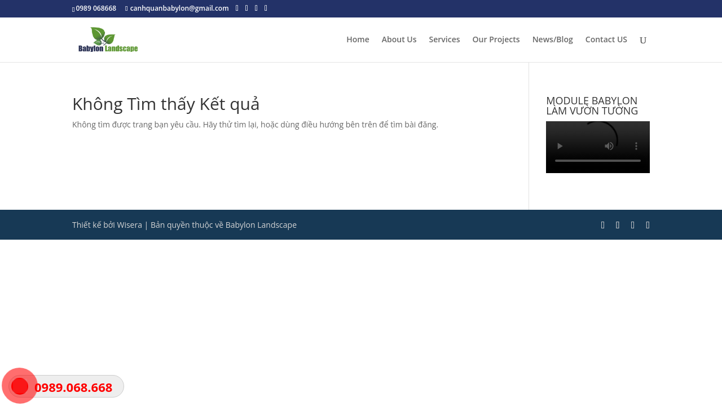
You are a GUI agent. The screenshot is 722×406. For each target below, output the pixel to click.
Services (444, 40)
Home (357, 40)
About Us (399, 40)
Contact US (606, 40)
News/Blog (552, 40)
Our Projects (496, 40)
